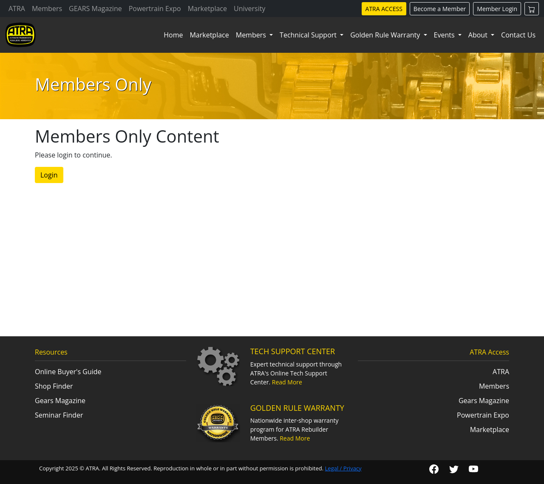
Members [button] (252, 35)
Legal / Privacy (343, 468)
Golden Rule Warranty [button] (386, 35)
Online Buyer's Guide (68, 371)
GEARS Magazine (95, 8)
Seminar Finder (59, 415)
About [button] (478, 35)
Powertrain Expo (155, 8)
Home (173, 35)
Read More (287, 382)
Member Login (497, 9)
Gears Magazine (60, 400)
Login (49, 175)
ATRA (16, 8)
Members (47, 8)
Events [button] (445, 35)
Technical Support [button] (309, 35)
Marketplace (207, 8)
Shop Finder (54, 386)
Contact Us (518, 35)
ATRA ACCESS (384, 9)
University (249, 8)
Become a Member (440, 9)
